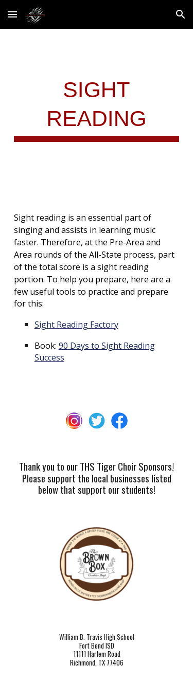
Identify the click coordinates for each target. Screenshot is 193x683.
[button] (12, 14)
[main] (97, 108)
